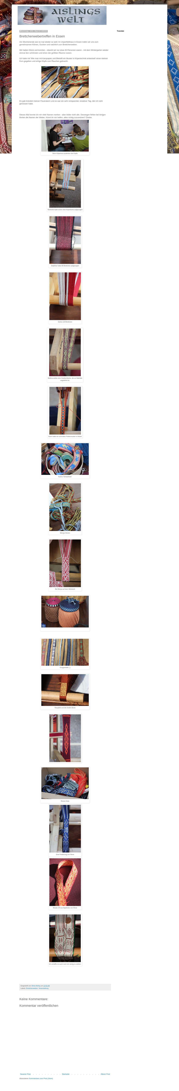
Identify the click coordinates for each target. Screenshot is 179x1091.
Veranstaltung (43, 988)
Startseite (65, 1074)
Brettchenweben (32, 988)
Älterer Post (105, 1074)
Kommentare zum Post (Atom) (41, 1078)
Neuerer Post (25, 1074)
